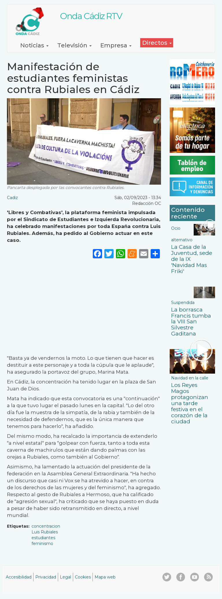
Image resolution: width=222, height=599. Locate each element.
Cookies (83, 577)
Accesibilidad (19, 577)
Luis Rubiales (45, 532)
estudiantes (43, 537)
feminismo (42, 543)
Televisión (74, 45)
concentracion (46, 526)
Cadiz (12, 197)
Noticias (34, 45)
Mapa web (105, 577)
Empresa (116, 45)
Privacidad (45, 577)
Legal (65, 577)
